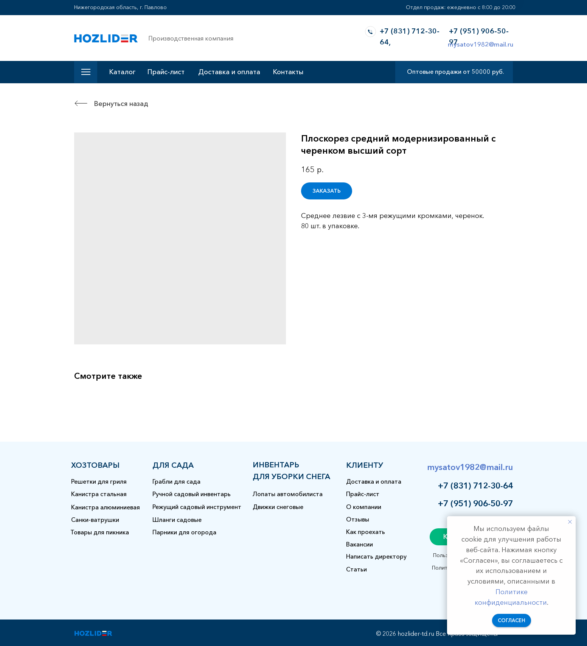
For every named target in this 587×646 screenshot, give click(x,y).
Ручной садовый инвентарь (191, 494)
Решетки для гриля (99, 481)
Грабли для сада (176, 481)
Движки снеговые (278, 507)
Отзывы (357, 519)
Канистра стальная (99, 494)
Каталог (122, 72)
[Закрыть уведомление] (570, 522)
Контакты (288, 72)
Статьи (356, 569)
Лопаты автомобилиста (288, 494)
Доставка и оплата (229, 72)
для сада (173, 465)
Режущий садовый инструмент (196, 507)
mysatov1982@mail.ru (480, 44)
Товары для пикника (99, 532)
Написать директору (376, 556)
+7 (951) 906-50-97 (475, 503)
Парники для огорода (184, 532)
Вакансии (359, 544)
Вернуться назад (121, 104)
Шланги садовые (177, 519)
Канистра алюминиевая (105, 507)
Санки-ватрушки (95, 519)
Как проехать (365, 531)
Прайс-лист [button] (166, 72)
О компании (363, 507)
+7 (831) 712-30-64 (475, 486)
